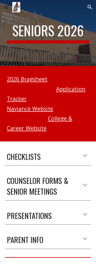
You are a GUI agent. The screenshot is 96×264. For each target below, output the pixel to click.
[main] (48, 33)
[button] (6, 7)
